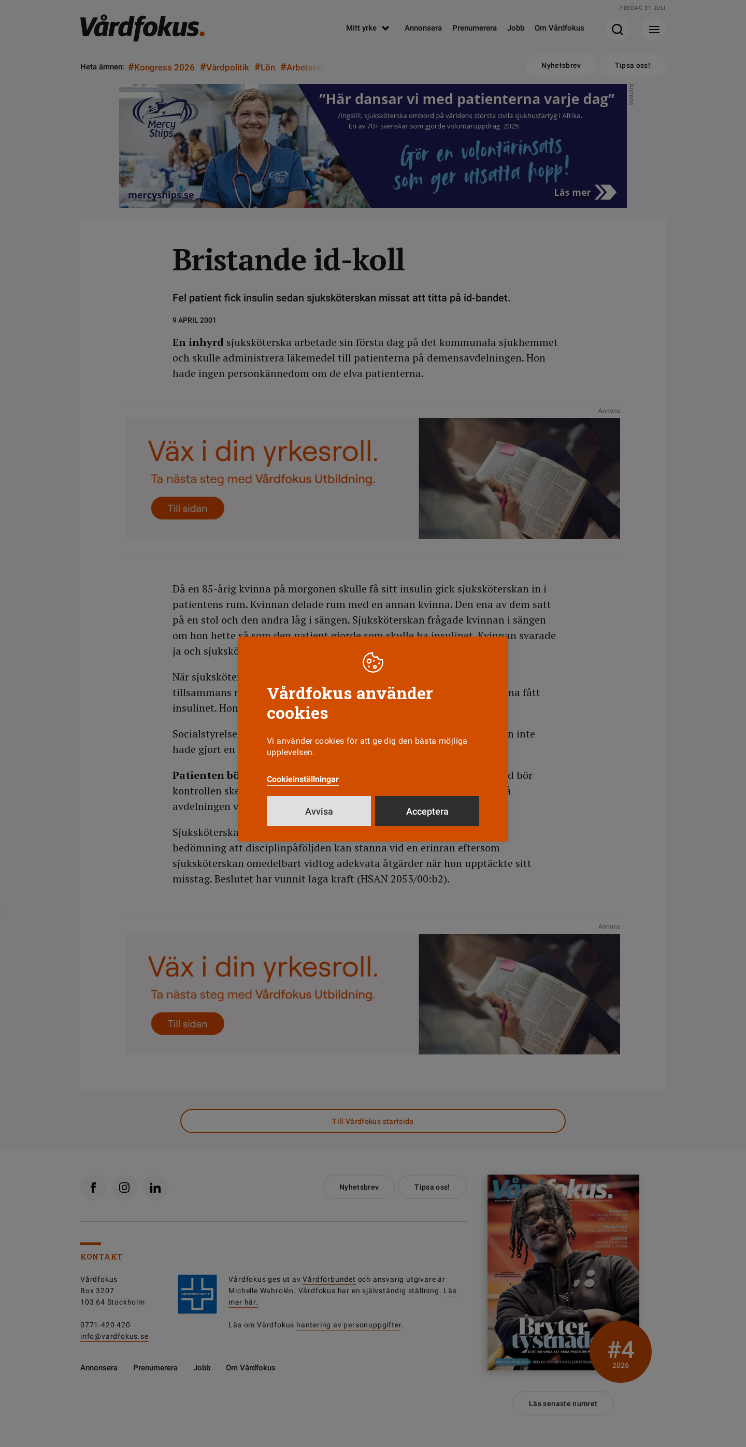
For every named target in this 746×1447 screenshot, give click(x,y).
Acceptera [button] (427, 811)
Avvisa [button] (319, 811)
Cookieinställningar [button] (303, 779)
